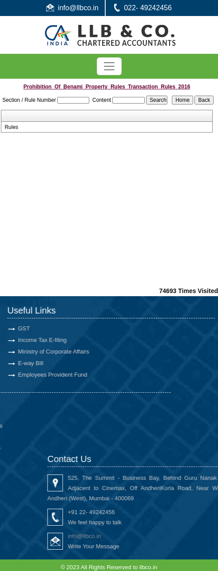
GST (18, 328)
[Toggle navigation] (109, 66)
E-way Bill (24, 363)
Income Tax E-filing (36, 340)
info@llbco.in (78, 8)
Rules (11, 127)
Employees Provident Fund (46, 374)
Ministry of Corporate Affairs (47, 351)
